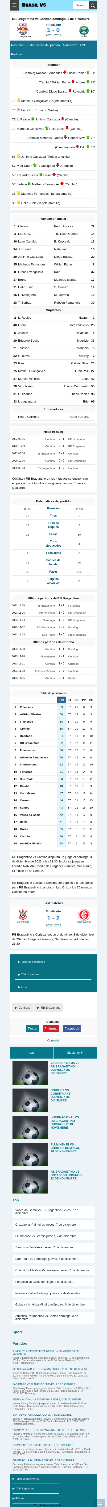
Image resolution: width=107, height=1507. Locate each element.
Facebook (72, 1028)
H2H (83, 45)
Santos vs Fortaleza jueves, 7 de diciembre (44, 1247)
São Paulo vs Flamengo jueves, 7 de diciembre (46, 1259)
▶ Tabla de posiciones (31, 961)
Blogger (67, 1505)
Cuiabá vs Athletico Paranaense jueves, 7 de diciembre (52, 1270)
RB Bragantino (50, 1007)
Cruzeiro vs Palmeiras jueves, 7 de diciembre (45, 1224)
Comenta (53, 1040)
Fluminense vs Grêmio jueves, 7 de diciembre (46, 1236)
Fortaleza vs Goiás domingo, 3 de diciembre (44, 1281)
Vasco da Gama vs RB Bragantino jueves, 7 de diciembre (46, 1211)
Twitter (32, 1028)
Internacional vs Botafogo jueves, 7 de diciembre (47, 1293)
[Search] (81, 5)
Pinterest (51, 1028)
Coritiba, (25, 1007)
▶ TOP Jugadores (29, 974)
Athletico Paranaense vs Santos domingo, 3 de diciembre (46, 1317)
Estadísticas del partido (43, 45)
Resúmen (18, 45)
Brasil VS (34, 5)
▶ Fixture (23, 987)
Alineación (70, 45)
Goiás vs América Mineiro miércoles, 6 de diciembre (50, 1304)
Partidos (17, 54)
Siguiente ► (75, 1052)
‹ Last (31, 1052)
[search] (93, 5)
